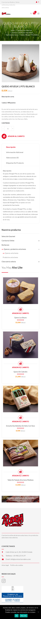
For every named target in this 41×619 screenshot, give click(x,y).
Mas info (23, 616)
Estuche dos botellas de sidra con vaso (20, 426)
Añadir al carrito (13, 136)
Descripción (11, 147)
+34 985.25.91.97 (19, 556)
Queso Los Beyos (20, 318)
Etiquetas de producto (15, 163)
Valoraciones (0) (12, 157)
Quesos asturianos (12, 35)
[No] (38, 612)
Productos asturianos (10, 257)
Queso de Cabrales (20, 372)
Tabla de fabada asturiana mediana (20, 480)
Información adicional (14, 152)
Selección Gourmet (8, 236)
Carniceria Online (8, 241)
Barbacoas (5, 245)
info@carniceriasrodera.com (20, 559)
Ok (16, 616)
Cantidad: (6, 123)
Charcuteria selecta (9, 262)
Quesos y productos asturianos (22, 32)
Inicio (13, 30)
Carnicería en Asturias (24, 30)
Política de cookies (16, 565)
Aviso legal (5, 565)
